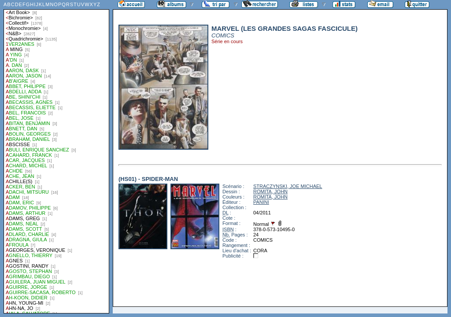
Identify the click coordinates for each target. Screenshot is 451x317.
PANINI (261, 202)
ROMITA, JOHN (270, 191)
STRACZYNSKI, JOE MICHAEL (287, 186)
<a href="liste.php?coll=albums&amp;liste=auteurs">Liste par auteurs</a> (56, 156)
